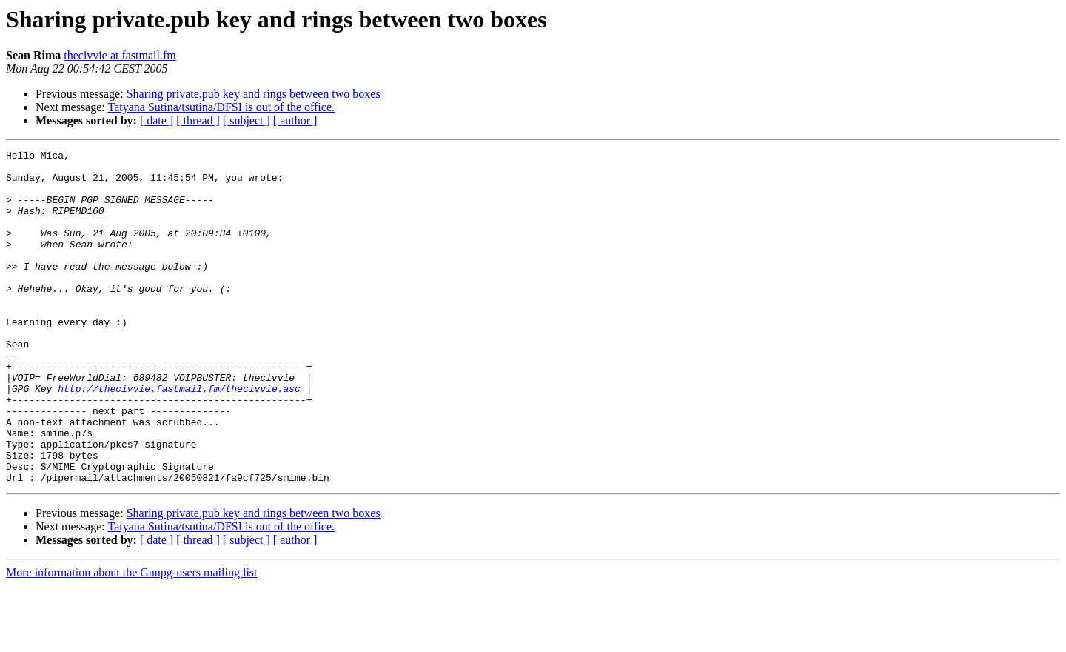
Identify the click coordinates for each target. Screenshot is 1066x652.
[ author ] (295, 120)
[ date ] (156, 120)
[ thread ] (198, 120)
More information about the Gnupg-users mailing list (132, 639)
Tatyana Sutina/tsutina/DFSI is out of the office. (221, 107)
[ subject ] (246, 120)
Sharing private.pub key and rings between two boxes (254, 93)
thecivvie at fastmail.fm (120, 55)
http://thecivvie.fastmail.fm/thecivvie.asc (179, 437)
